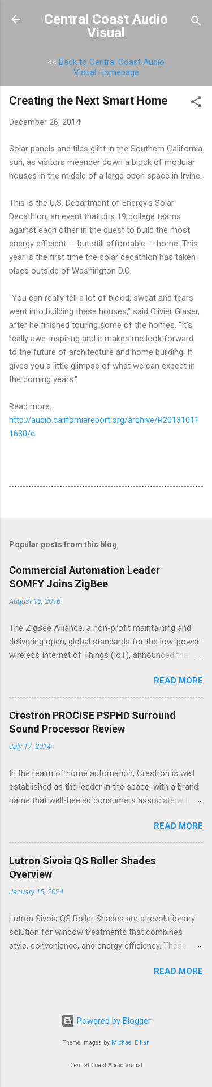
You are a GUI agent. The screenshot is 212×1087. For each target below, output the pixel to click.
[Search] (196, 23)
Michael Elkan (130, 1042)
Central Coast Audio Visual (106, 26)
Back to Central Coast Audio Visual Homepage (112, 67)
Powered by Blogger (106, 1021)
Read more (178, 680)
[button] (196, 103)
